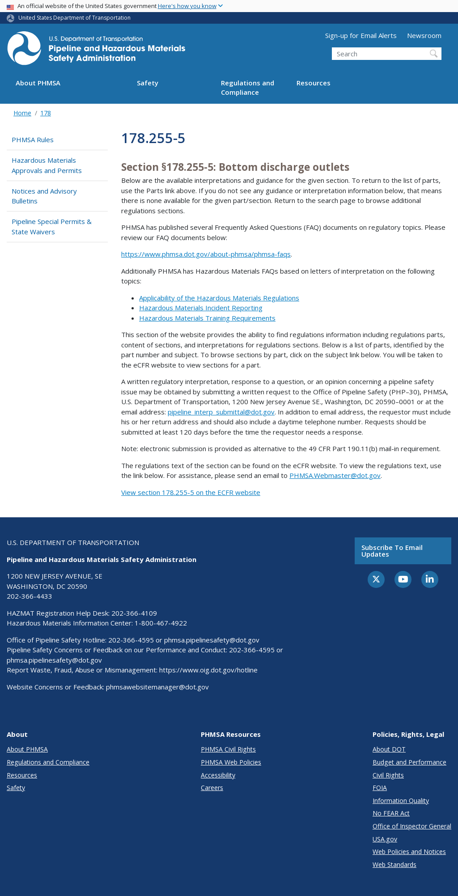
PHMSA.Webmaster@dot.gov (335, 475)
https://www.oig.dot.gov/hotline (208, 669)
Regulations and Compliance (247, 87)
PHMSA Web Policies (231, 762)
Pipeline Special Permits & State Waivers (52, 226)
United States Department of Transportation (74, 17)
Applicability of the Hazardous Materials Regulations (219, 297)
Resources (314, 82)
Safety (147, 82)
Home (22, 113)
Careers (212, 787)
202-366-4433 (29, 596)
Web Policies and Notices (409, 851)
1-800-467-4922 (161, 622)
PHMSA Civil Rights (228, 749)
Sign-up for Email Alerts (361, 35)
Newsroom (424, 35)
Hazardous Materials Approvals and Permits (47, 165)
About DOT (389, 749)
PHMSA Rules (33, 139)
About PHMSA (38, 82)
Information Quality (401, 800)
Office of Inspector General (412, 826)
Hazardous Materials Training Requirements (207, 317)
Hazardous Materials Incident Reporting (201, 307)
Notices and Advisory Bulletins (44, 196)
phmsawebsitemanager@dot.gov (157, 686)
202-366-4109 (134, 613)
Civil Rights (388, 775)
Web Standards (394, 864)
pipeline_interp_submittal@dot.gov (221, 411)
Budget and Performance (409, 762)
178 (45, 113)
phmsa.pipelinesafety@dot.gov (211, 639)
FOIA (380, 787)
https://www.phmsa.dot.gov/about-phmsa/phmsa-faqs (206, 253)
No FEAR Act (391, 813)
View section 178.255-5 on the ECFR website (190, 492)
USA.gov (385, 839)
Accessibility (218, 775)
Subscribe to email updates (392, 550)
